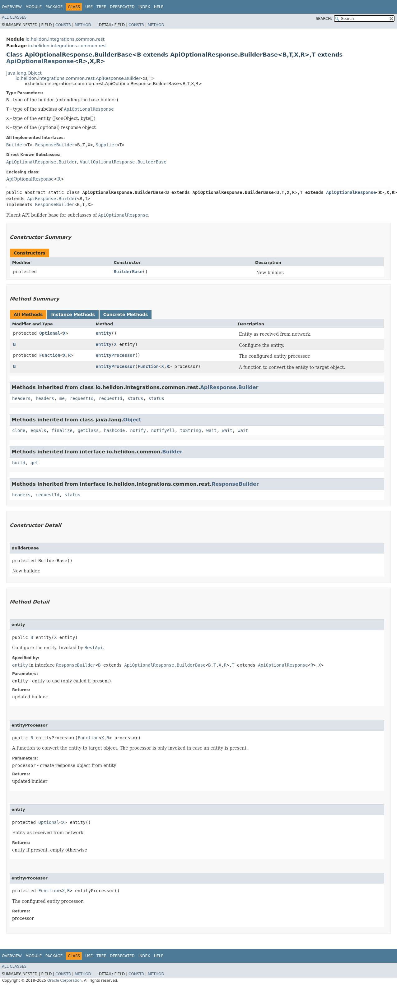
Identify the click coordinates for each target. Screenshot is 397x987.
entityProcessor (115, 355)
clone (18, 430)
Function (49, 355)
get (34, 462)
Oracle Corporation (64, 980)
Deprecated (122, 7)
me (62, 398)
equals (38, 430)
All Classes (14, 17)
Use (89, 7)
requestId (81, 398)
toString (190, 430)
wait (211, 430)
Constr (63, 25)
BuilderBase (128, 271)
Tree (101, 7)
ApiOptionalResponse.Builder (41, 161)
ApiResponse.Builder (52, 198)
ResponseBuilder (54, 144)
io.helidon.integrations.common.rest (65, 39)
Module (34, 7)
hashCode (114, 430)
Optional (49, 333)
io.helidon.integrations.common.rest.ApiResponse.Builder (78, 78)
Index (144, 7)
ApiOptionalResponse (40, 61)
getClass (88, 430)
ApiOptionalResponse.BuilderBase (164, 665)
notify (138, 430)
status (135, 398)
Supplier (106, 144)
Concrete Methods (125, 314)
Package (54, 7)
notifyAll (163, 430)
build (18, 462)
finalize (61, 430)
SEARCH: (324, 18)
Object (132, 420)
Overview (12, 7)
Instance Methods (73, 314)
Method (83, 25)
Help (158, 7)
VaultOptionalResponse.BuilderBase (123, 161)
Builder (15, 144)
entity (104, 333)
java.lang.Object (24, 73)
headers (21, 398)
